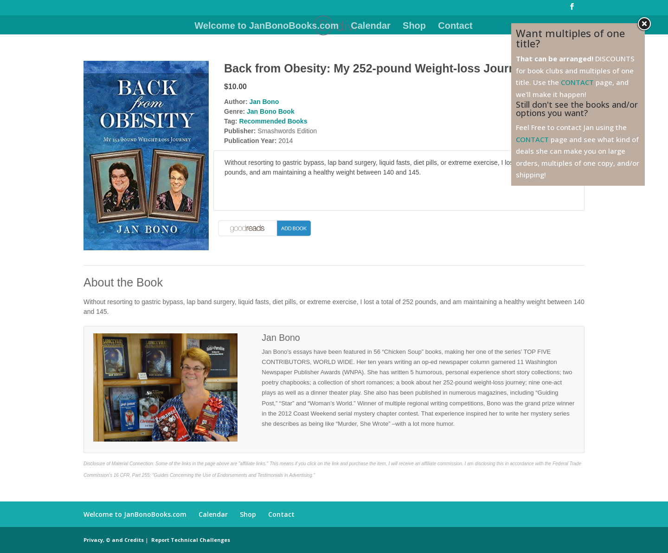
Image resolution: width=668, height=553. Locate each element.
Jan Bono (264, 101)
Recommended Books (273, 121)
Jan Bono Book (271, 111)
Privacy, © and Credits (114, 539)
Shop (414, 26)
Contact (455, 26)
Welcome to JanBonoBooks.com (266, 26)
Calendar (371, 26)
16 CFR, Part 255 (132, 475)
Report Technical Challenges (190, 539)
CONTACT (577, 82)
